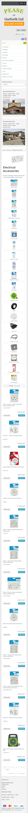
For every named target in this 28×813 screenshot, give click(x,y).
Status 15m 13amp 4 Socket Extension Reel (13, 749)
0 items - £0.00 (20, 34)
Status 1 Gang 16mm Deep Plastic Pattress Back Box (12, 561)
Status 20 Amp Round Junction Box (12, 623)
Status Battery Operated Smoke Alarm (13, 467)
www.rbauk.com (18, 810)
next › (8, 769)
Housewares (5, 47)
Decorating (5, 55)
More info (7, 415)
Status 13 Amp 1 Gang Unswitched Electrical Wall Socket (12, 404)
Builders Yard (5, 74)
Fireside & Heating (6, 68)
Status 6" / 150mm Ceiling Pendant (12, 435)
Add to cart (21, 415)
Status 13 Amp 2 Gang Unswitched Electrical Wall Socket (12, 593)
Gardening (4, 49)
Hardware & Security (7, 76)
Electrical (4, 57)
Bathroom (4, 66)
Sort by (11, 385)
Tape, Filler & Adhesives (8, 60)
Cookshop (4, 52)
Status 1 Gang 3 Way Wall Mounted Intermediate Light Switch (12, 686)
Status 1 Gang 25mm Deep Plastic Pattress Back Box (12, 655)
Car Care (4, 63)
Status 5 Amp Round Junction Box (12, 498)
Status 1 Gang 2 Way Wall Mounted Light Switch (12, 530)
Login (18, 30)
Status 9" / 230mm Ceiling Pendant (12, 717)
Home (4, 150)
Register (23, 30)
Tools (3, 71)
